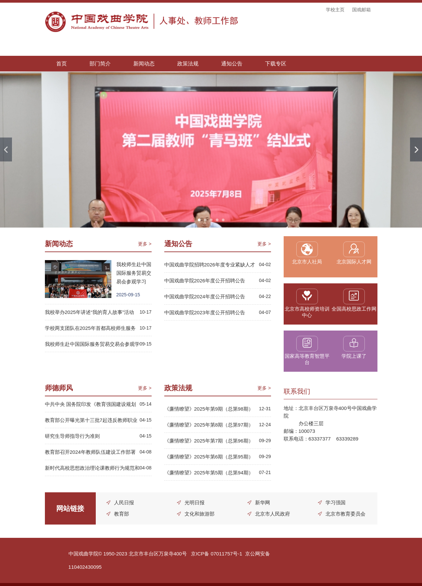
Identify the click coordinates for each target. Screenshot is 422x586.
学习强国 (336, 502)
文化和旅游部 (199, 514)
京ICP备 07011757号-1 (216, 553)
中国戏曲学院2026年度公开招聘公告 (204, 280)
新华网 (262, 502)
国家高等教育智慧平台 (307, 359)
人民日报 (124, 502)
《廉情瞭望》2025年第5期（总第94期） (208, 472)
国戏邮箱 (361, 9)
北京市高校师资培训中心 (307, 312)
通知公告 (231, 63)
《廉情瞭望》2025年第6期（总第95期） (208, 456)
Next (416, 149)
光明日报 (195, 502)
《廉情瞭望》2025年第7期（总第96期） (208, 440)
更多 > (144, 243)
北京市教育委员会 (345, 514)
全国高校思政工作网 (354, 309)
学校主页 (335, 9)
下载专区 (275, 63)
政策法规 (188, 63)
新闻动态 (144, 63)
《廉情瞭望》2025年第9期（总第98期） (208, 409)
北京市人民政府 (272, 514)
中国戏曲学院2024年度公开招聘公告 (204, 296)
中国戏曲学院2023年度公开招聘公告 (204, 312)
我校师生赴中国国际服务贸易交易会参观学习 (133, 272)
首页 (61, 63)
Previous (6, 149)
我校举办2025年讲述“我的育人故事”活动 (89, 312)
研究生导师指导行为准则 (72, 436)
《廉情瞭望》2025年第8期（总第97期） (208, 425)
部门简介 (100, 63)
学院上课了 (354, 356)
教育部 (121, 514)
